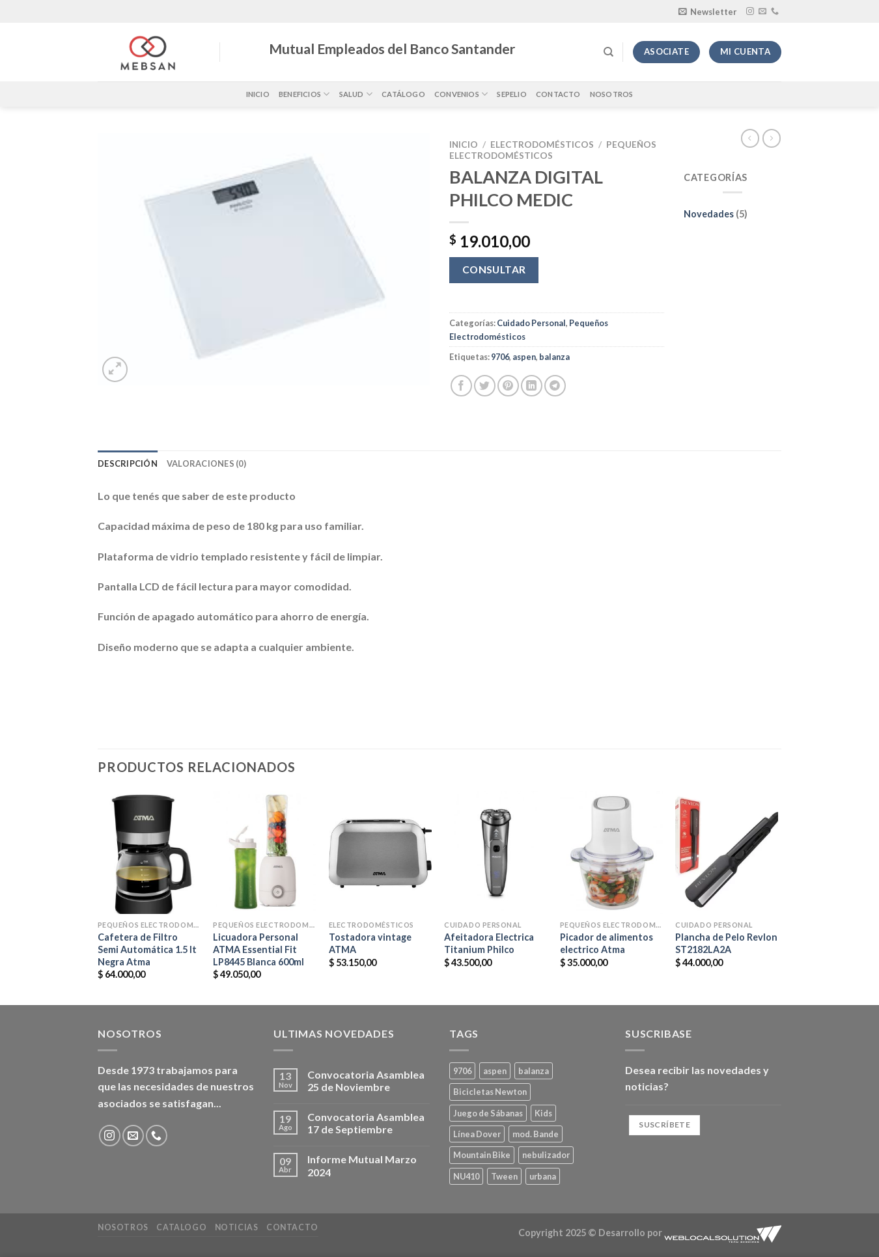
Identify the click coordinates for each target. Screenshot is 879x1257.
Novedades (709, 213)
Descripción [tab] (128, 463)
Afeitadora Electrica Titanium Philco (489, 943)
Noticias (236, 1227)
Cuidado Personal (531, 323)
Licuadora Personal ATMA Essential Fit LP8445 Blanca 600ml (258, 949)
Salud (356, 94)
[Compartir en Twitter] (484, 385)
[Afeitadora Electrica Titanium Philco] (495, 852)
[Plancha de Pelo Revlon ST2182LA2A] (726, 852)
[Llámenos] (775, 11)
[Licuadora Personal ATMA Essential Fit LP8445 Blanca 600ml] (264, 852)
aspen (524, 357)
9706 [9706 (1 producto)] (462, 1071)
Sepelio (512, 94)
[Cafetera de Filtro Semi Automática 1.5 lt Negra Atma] (149, 852)
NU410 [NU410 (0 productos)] (466, 1176)
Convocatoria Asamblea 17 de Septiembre (366, 1123)
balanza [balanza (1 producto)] (533, 1071)
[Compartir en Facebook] (461, 385)
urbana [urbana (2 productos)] (542, 1176)
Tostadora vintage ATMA (370, 943)
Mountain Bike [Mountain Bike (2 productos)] (481, 1155)
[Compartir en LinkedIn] (531, 385)
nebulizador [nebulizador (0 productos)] (546, 1155)
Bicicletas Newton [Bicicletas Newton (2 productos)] (490, 1091)
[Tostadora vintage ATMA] (380, 852)
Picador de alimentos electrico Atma (606, 943)
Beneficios (304, 94)
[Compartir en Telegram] (555, 385)
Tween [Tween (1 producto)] (504, 1176)
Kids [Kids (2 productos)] (543, 1113)
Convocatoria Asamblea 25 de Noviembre (366, 1080)
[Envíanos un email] (762, 11)
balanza (554, 357)
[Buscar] (608, 52)
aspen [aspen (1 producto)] (495, 1071)
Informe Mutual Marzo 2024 (362, 1165)
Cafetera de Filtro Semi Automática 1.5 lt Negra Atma (147, 949)
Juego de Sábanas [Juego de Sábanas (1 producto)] (488, 1113)
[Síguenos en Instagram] (750, 11)
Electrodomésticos (542, 144)
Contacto (558, 94)
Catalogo (181, 1227)
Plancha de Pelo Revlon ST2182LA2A (726, 943)
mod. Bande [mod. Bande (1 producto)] (535, 1134)
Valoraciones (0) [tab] (206, 463)
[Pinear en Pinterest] (508, 385)
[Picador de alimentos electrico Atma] (611, 852)
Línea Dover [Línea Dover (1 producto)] (477, 1134)
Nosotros (612, 94)
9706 (500, 357)
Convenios (461, 94)
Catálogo (403, 94)
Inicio (258, 94)
